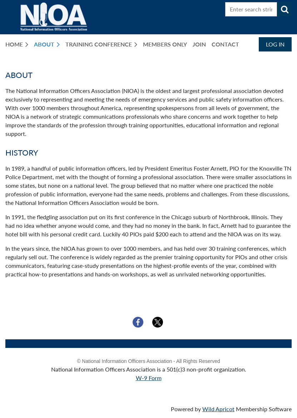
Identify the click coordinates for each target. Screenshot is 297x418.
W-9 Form (149, 377)
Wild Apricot (218, 408)
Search (284, 9)
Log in (275, 44)
